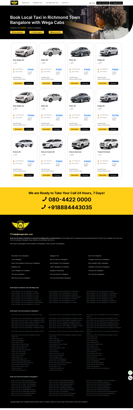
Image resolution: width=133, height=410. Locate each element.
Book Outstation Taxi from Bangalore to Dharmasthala (27, 304)
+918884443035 (67, 209)
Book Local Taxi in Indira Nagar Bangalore (61, 386)
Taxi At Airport (53, 351)
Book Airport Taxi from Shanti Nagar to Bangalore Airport (28, 329)
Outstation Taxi (38, 2)
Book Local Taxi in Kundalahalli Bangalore (24, 395)
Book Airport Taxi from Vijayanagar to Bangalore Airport (28, 327)
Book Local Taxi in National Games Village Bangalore (102, 393)
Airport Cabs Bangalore (56, 342)
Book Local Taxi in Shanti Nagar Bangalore (24, 393)
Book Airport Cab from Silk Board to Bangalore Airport (102, 320)
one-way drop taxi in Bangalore (59, 276)
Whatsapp (29, 83)
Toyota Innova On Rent (55, 372)
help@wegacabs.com (22, 236)
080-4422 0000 (66, 200)
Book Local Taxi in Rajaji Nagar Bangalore (61, 389)
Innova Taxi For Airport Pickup (20, 346)
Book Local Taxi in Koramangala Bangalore (61, 382)
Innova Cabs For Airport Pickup (58, 346)
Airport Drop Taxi (54, 340)
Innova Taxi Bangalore (93, 362)
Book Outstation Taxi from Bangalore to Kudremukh (101, 298)
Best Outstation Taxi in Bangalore (59, 265)
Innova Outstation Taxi (55, 359)
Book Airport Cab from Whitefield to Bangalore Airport (102, 327)
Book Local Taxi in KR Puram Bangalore (98, 387)
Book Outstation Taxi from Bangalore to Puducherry (101, 304)
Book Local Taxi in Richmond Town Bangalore (62, 395)
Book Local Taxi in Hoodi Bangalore (22, 397)
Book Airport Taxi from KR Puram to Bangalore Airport (102, 324)
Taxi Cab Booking (92, 353)
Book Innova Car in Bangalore (57, 362)
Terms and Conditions (81, 403)
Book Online (18, 83)
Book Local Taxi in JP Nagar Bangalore (60, 387)
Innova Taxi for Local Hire (94, 357)
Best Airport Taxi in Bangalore (20, 257)
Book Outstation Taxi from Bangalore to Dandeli (25, 298)
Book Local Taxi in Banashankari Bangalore (24, 384)
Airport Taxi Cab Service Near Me (21, 351)
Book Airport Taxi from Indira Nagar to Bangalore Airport (65, 322)
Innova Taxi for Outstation (56, 357)
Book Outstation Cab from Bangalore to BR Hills (25, 295)
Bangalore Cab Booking (57, 272)
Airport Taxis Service (93, 349)
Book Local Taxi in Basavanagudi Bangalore (62, 384)
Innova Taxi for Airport (18, 357)
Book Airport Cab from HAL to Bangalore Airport (25, 325)
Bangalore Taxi (54, 257)
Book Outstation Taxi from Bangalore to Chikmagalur (102, 295)
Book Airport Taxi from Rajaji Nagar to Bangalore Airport (65, 325)
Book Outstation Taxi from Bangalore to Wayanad (63, 297)
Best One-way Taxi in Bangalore (21, 280)
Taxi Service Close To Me (56, 355)
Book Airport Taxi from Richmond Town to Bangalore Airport (66, 333)
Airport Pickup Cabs (17, 340)
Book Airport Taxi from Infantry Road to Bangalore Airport (103, 322)
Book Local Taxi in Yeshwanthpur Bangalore (62, 391)
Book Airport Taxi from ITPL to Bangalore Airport (63, 329)
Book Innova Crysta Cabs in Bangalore (60, 364)
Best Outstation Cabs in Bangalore (98, 265)
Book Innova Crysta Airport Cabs (21, 362)
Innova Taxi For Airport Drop (95, 346)
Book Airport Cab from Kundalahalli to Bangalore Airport (28, 333)
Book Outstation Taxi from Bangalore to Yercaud (63, 295)
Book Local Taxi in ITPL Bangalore (59, 393)
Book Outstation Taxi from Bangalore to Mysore (100, 293)
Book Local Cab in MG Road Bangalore (23, 382)
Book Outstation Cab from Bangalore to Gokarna (63, 300)
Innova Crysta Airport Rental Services (22, 364)
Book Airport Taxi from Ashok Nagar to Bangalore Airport (65, 336)
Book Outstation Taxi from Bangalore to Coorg (25, 297)
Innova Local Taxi (92, 359)
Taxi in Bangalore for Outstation (21, 272)
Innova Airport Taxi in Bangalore (96, 361)
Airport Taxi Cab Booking (94, 351)
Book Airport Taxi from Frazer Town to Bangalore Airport (28, 322)
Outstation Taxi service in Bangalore (98, 268)
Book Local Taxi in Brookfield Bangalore (98, 397)
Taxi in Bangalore (17, 261)
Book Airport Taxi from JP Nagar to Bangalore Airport (64, 324)
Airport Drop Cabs (92, 340)
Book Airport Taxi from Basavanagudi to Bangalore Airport (66, 320)
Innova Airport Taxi (92, 342)
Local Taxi (66, 2)
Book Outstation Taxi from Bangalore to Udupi (100, 300)
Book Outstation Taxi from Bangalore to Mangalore (101, 302)
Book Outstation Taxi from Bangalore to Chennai (26, 306)
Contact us (53, 403)
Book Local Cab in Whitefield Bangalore (98, 391)
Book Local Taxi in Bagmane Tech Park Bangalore (101, 382)
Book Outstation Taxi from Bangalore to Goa (62, 302)
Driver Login (60, 403)
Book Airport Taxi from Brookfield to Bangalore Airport (102, 336)
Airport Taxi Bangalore (18, 342)
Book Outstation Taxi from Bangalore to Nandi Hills (63, 293)
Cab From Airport (54, 353)
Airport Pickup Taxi (92, 338)
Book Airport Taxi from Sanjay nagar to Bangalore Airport (28, 324)
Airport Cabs (52, 338)
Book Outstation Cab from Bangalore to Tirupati (63, 304)
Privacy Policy (69, 403)
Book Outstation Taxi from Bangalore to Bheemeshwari (65, 298)
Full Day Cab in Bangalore (95, 272)
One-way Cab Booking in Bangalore (60, 280)
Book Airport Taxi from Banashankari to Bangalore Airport (28, 320)
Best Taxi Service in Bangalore (59, 261)
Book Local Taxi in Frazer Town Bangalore (24, 386)
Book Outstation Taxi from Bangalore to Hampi (25, 300)
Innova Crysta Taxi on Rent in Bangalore (98, 370)
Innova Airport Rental (93, 344)
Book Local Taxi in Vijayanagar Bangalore (24, 391)
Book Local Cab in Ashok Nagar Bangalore (61, 397)
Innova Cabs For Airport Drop (20, 348)
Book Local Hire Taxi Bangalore (55, 245)
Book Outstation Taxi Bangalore (36, 245)
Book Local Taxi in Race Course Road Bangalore (101, 395)
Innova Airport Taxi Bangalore (57, 361)
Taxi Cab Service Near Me (94, 355)
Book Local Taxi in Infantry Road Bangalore (99, 386)
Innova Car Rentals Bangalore (95, 364)
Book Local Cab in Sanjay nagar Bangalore (24, 387)
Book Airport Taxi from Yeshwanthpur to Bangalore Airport (66, 327)
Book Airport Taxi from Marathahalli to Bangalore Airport (103, 325)
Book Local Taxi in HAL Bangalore (21, 389)
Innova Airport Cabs (17, 344)
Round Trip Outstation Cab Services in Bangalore (26, 265)
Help (92, 3)
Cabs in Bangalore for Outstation (59, 268)
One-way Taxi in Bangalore (96, 276)
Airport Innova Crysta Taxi (19, 372)
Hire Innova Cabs (17, 370)
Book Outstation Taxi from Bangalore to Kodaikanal (26, 302)
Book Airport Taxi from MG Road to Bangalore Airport (27, 316)
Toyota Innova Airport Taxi (56, 370)
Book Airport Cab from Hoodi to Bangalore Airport (26, 336)
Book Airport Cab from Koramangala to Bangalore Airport (65, 316)
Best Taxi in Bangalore (94, 257)
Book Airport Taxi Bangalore (18, 245)
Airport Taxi (26, 2)
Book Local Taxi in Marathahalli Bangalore (99, 389)
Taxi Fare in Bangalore (18, 276)
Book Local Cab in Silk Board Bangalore (98, 384)
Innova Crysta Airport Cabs (57, 349)
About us (42, 403)
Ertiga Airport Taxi (54, 348)
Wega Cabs (19, 403)
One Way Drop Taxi (52, 2)
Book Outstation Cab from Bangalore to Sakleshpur (101, 297)
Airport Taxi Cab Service (19, 353)
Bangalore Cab (16, 268)
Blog (47, 403)
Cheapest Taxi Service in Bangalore (98, 261)
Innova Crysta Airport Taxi (19, 349)
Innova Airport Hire (54, 344)
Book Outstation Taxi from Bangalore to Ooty (24, 293)
